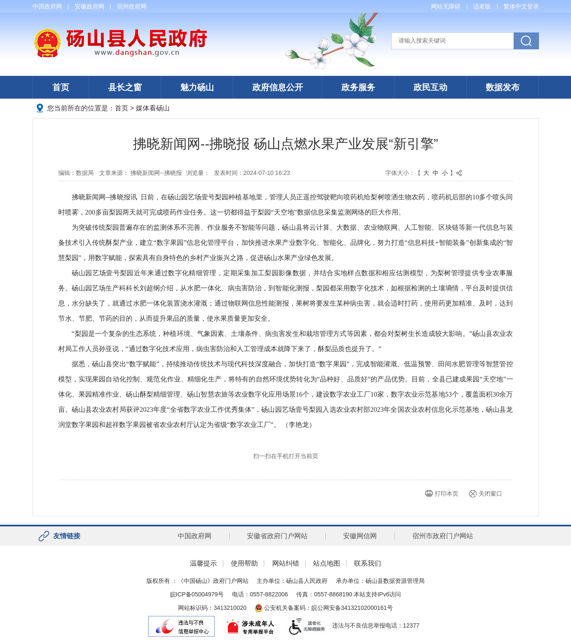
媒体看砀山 (153, 108)
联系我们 (367, 563)
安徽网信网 (360, 535)
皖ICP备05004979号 (197, 594)
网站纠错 (285, 563)
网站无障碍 (445, 6)
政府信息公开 (277, 87)
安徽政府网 (89, 6)
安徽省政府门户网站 (277, 535)
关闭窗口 (490, 493)
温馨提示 (203, 563)
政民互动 (430, 87)
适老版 (482, 6)
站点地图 (326, 563)
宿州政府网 (131, 6)
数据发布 (503, 87)
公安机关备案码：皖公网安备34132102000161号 (324, 607)
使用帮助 (244, 563)
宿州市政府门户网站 (442, 535)
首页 (60, 87)
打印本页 (446, 493)
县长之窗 (125, 87)
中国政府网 (47, 6)
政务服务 (358, 87)
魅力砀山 (197, 87)
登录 (533, 6)
